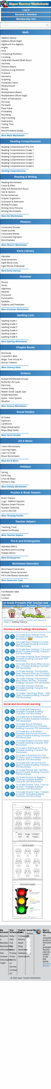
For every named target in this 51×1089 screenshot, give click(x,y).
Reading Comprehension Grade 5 (17, 162)
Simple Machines (9, 394)
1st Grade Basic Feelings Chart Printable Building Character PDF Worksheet (32, 636)
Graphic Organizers (10, 198)
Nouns (4, 282)
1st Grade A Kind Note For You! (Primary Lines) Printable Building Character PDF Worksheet (32, 757)
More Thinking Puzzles (12, 515)
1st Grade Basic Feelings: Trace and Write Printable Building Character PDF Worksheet (33, 651)
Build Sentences (9, 259)
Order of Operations (11, 98)
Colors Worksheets (10, 446)
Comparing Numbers (11, 53)
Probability (6, 111)
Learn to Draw (8, 452)
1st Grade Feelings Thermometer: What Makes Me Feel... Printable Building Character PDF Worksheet (33, 680)
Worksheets (9, 620)
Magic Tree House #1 (12, 359)
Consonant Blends (10, 233)
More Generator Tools (12, 580)
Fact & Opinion (8, 191)
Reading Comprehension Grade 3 (17, 156)
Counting (5, 57)
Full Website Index (10, 591)
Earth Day (6, 475)
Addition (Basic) (8, 37)
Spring (4, 472)
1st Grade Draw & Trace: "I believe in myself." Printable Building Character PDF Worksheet (32, 794)
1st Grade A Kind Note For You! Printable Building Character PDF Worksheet (32, 750)
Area (3, 50)
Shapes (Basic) (8, 552)
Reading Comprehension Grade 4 (17, 159)
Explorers (6, 420)
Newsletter (23, 949)
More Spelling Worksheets (14, 341)
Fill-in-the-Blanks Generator (15, 575)
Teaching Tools (9, 527)
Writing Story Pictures (12, 208)
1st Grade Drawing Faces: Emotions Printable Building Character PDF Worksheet (33, 658)
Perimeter (6, 105)
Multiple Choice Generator (14, 572)
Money (4, 89)
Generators (23, 956)
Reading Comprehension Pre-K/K (17, 146)
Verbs (4, 285)
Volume (5, 127)
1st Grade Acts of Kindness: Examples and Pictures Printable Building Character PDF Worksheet (33, 726)
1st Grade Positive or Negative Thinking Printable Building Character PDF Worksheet (31, 779)
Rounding (6, 114)
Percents (5, 101)
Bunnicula (6, 353)
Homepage (23, 936)
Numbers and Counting (12, 549)
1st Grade (20, 620)
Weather (5, 401)
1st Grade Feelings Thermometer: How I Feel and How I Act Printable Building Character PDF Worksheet (33, 673)
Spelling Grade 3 (9, 327)
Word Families (8, 240)
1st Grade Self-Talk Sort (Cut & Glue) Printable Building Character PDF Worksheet (32, 764)
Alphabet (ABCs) (9, 546)
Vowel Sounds (8, 230)
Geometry (6, 76)
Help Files (6, 594)
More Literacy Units (11, 367)
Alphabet (5, 256)
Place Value (6, 108)
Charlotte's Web (9, 356)
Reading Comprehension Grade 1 (17, 150)
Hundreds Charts (9, 82)
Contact (5, 598)
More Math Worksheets (13, 135)
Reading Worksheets (11, 182)
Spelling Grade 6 (9, 336)
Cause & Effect (8, 185)
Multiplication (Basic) (11, 92)
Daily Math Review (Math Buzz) (16, 60)
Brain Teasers (8, 498)
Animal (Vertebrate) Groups (14, 378)
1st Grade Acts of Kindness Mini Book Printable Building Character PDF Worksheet (32, 718)
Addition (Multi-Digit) (11, 41)
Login (3, 962)
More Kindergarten (10, 557)
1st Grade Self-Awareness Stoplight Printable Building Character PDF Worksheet (29, 711)
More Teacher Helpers (12, 535)
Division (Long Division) (12, 69)
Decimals (5, 63)
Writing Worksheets (11, 211)
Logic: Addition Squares (13, 501)
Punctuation (7, 298)
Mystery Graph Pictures (12, 504)
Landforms (6, 423)
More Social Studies (11, 435)
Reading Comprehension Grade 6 (17, 166)
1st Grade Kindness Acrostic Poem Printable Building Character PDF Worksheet (32, 742)
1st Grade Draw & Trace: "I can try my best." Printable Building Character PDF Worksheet (32, 786)
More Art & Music (9, 460)
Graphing (6, 79)
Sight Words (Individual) (13, 266)
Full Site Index (12, 946)
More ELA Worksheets (12, 216)
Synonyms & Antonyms (12, 201)
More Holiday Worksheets (14, 486)
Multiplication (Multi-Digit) (14, 95)
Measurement (8, 85)
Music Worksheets (10, 456)
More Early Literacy (11, 270)
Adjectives (6, 288)
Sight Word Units (9, 262)
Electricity (6, 385)
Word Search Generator (13, 569)
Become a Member (47, 964)
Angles (4, 47)
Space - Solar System (11, 398)
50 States (5, 417)
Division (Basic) (8, 66)
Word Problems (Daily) (12, 130)
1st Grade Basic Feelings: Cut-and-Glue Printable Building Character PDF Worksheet (32, 644)
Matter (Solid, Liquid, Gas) (13, 391)
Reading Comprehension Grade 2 (17, 153)
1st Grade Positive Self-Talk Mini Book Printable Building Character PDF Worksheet (32, 772)
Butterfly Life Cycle (10, 382)
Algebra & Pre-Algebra (12, 44)
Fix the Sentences (9, 195)
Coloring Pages (8, 449)
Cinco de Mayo (8, 478)
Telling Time (7, 124)
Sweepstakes (24, 953)
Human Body (7, 388)
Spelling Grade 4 (9, 330)
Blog (20, 946)
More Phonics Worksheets (14, 245)
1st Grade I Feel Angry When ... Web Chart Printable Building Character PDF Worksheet (33, 695)
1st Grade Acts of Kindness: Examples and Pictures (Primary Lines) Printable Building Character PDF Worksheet (33, 734)
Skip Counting (8, 117)
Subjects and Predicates (12, 304)
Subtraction (7, 121)
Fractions (5, 73)
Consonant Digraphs (11, 237)
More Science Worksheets (14, 406)
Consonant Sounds (10, 227)
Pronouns (6, 295)
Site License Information (6, 956)
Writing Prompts (9, 204)
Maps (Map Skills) (10, 430)
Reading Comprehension (13, 170)
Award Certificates (10, 530)
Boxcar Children (9, 362)
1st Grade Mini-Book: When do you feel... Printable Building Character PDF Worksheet (33, 666)
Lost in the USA (8, 510)
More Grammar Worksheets (15, 309)
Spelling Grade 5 (9, 333)
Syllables (5, 301)
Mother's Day (8, 481)
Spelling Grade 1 (9, 320)
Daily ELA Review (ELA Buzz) (14, 188)
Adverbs (5, 291)
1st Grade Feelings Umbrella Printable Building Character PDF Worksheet (32, 687)
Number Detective (10, 507)
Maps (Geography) (10, 427)
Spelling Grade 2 (9, 324)
